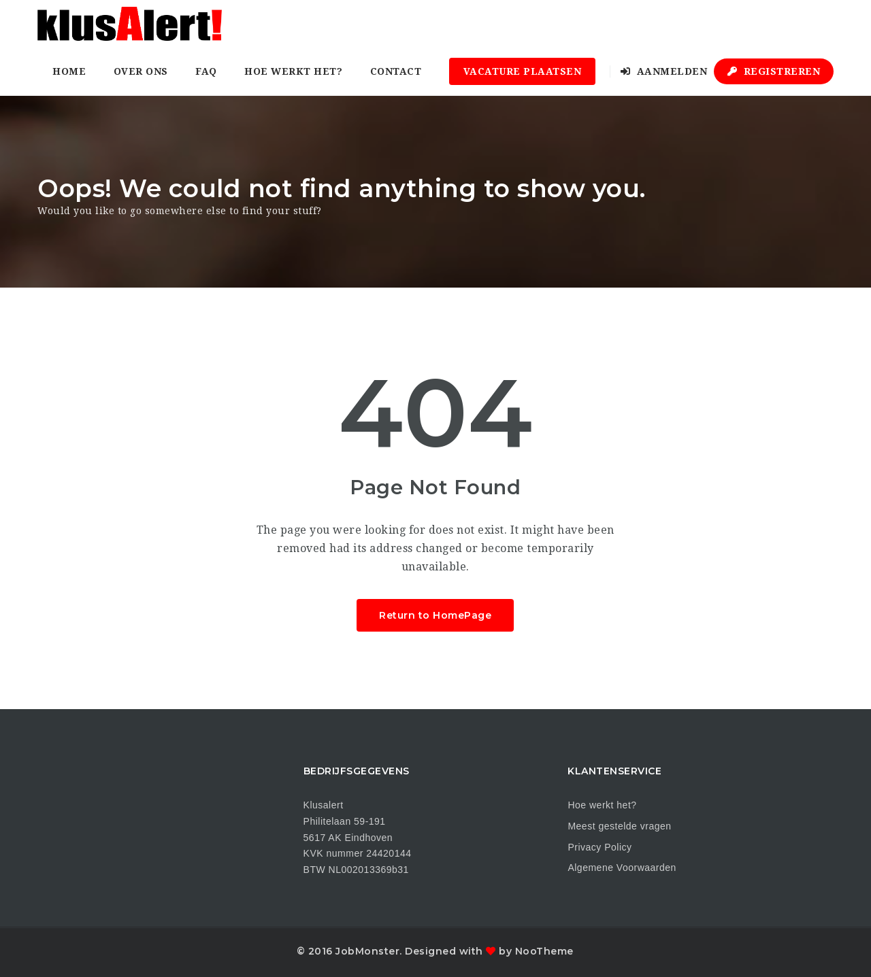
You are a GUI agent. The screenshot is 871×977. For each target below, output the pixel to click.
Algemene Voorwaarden (622, 867)
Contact (396, 71)
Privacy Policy (599, 847)
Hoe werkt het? (293, 71)
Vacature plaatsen (522, 71)
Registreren (774, 71)
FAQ (206, 71)
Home (69, 71)
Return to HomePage (435, 615)
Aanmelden (664, 71)
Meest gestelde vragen (619, 826)
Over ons (141, 71)
